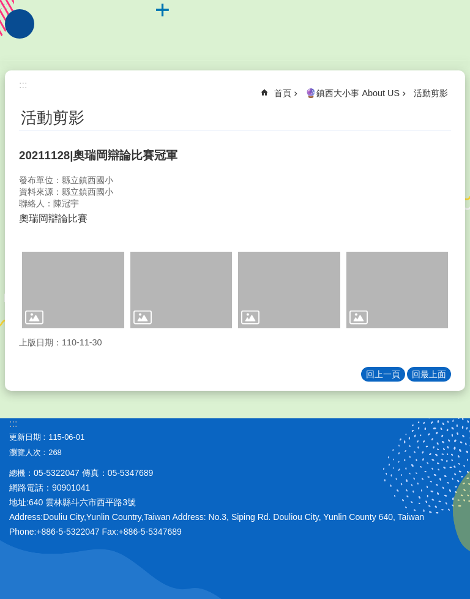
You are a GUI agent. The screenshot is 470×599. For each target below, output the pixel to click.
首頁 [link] (282, 93)
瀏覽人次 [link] (25, 452)
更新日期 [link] (25, 437)
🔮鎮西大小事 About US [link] (352, 93)
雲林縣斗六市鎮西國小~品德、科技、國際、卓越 (235, 30)
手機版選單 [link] (19, 24)
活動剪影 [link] (431, 93)
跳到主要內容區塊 (6, 6)
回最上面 (429, 374)
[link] (73, 290)
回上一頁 (383, 374)
